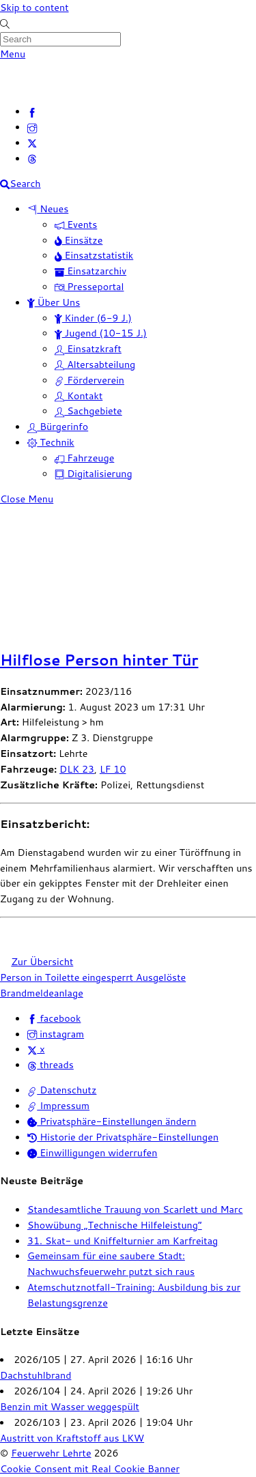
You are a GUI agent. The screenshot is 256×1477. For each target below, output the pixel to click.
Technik (50, 442)
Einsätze (78, 240)
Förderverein (89, 380)
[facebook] (32, 111)
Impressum (58, 1105)
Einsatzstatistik (94, 255)
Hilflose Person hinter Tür (99, 660)
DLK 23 (76, 769)
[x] (32, 142)
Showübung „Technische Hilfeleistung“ (114, 1225)
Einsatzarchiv (90, 270)
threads (50, 1064)
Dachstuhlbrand (35, 1375)
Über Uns (53, 302)
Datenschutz (61, 1089)
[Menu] (12, 53)
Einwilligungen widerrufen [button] (92, 1152)
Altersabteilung (95, 364)
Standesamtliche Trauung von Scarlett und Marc (135, 1209)
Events (76, 224)
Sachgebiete (88, 410)
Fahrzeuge (84, 457)
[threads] (32, 158)
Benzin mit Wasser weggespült (69, 1406)
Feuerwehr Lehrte (51, 1453)
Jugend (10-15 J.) (101, 333)
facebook (54, 1018)
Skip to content (34, 7)
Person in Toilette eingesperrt (66, 977)
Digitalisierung (93, 473)
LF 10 (113, 769)
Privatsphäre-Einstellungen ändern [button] (111, 1121)
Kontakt (78, 395)
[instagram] (32, 126)
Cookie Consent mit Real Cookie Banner (90, 1468)
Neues (47, 208)
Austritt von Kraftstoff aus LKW (72, 1438)
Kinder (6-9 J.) (93, 318)
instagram (55, 1034)
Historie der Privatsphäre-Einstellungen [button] (122, 1137)
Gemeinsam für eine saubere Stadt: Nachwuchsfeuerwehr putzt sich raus (111, 1263)
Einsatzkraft (88, 348)
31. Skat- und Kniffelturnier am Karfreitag (122, 1240)
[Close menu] (26, 498)
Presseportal (89, 286)
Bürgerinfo (57, 426)
